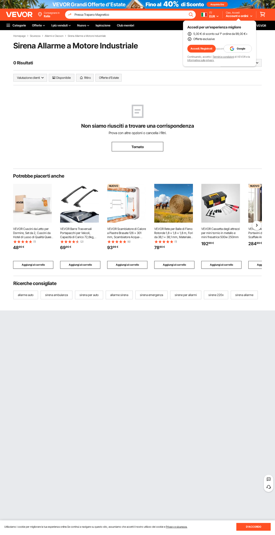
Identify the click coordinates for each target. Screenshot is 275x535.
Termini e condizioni (223, 56)
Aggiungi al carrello (33, 264)
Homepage (19, 35)
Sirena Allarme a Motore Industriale (87, 35)
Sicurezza (35, 35)
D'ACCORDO (253, 526)
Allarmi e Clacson (54, 35)
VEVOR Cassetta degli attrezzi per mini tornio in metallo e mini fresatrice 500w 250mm (220, 233)
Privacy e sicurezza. (176, 526)
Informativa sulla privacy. (200, 60)
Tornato (137, 147)
